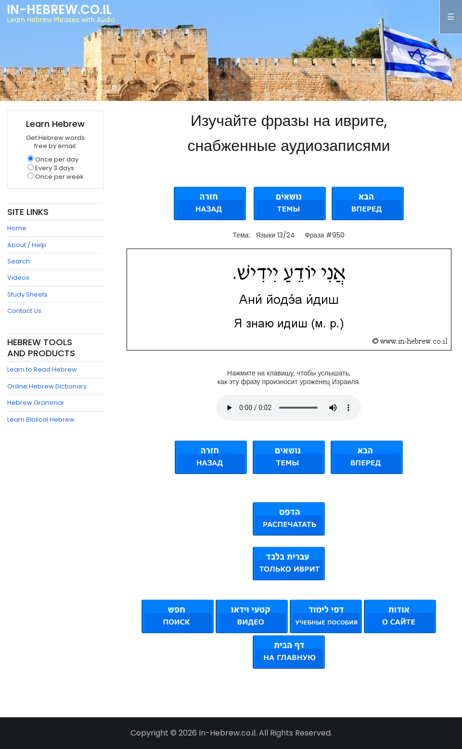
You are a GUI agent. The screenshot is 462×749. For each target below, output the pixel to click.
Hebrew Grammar (35, 402)
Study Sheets (27, 294)
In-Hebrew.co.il (59, 9)
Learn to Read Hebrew (42, 369)
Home (16, 228)
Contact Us (24, 310)
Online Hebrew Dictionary (47, 386)
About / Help (26, 245)
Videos (18, 277)
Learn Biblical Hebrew (41, 419)
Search (18, 261)
